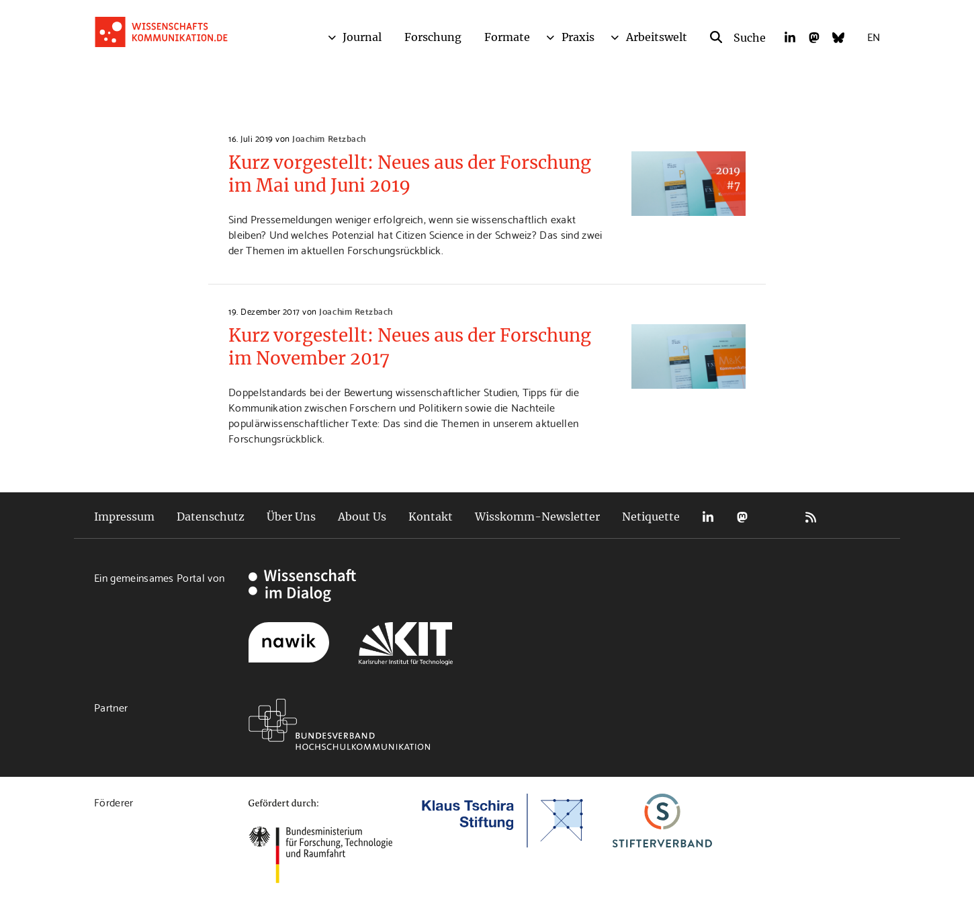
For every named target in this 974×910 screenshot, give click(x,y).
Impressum (124, 516)
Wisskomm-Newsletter (537, 516)
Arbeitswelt (656, 37)
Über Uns (291, 516)
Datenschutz (211, 516)
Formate (507, 37)
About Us (362, 516)
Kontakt (430, 516)
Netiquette (651, 516)
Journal (362, 37)
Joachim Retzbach (328, 137)
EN (873, 36)
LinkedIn (708, 516)
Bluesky (776, 516)
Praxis (578, 37)
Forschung (432, 37)
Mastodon (742, 516)
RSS (811, 516)
